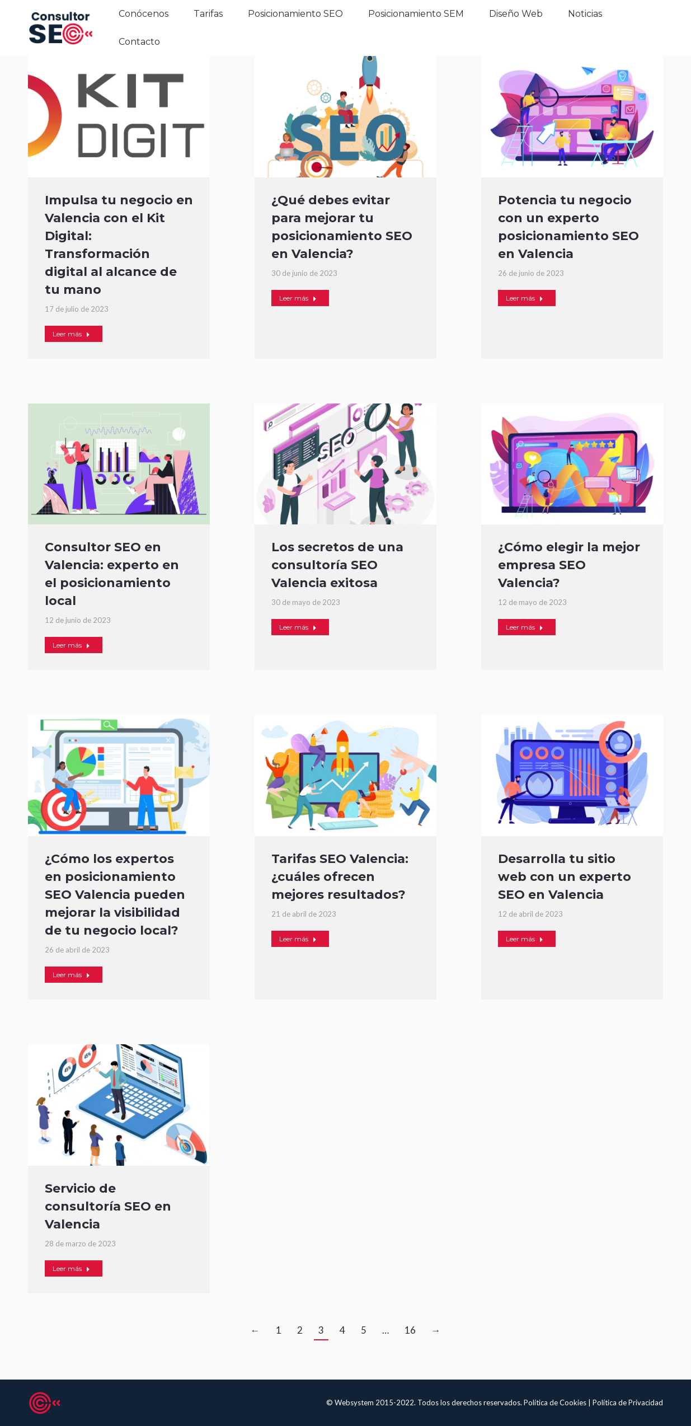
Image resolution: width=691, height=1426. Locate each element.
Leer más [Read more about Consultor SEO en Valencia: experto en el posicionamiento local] (71, 645)
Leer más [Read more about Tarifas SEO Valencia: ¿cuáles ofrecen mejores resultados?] (298, 939)
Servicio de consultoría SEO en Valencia (108, 1206)
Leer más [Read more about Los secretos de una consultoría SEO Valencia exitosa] (298, 627)
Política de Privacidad (628, 1402)
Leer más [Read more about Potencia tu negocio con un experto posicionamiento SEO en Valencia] (524, 298)
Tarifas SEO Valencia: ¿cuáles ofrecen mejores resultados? (339, 876)
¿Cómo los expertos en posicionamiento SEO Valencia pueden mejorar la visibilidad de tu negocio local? (115, 894)
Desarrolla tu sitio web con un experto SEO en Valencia (564, 876)
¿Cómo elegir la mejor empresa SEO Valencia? (569, 565)
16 (410, 1330)
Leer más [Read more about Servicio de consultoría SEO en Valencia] (71, 1268)
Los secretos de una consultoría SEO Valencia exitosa (337, 565)
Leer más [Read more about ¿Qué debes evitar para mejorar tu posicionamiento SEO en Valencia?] (298, 298)
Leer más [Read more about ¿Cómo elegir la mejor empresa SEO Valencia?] (524, 627)
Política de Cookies (556, 1402)
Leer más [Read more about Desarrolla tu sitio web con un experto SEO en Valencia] (524, 939)
